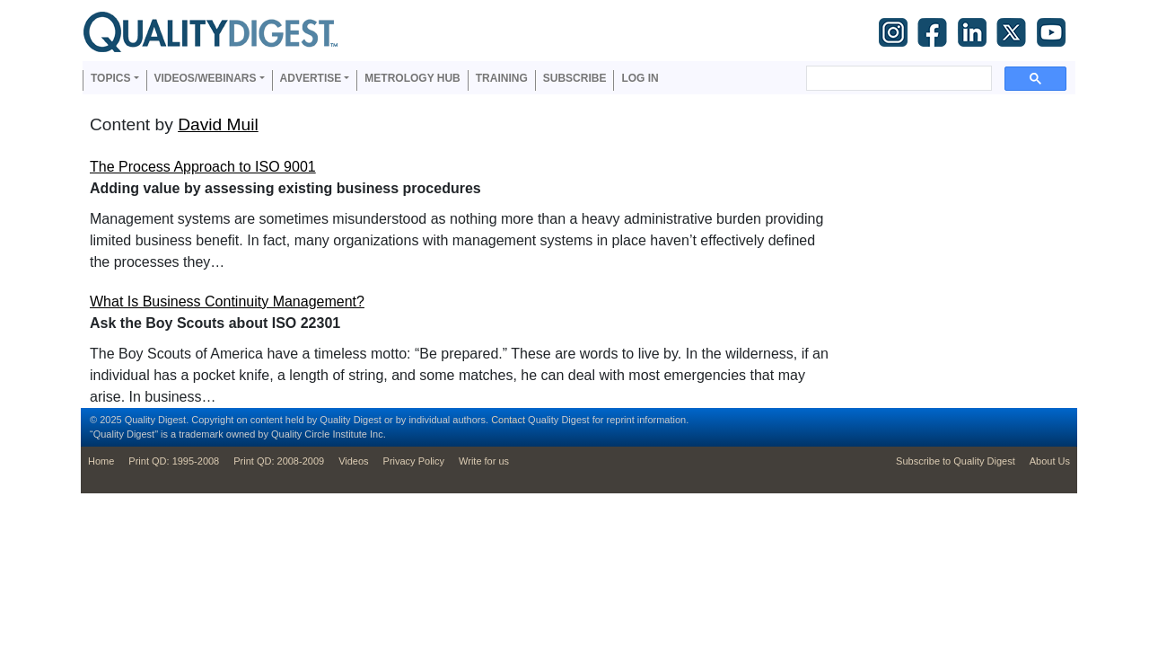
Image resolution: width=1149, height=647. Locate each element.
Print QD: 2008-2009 (278, 461)
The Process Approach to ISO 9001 (203, 166)
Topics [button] (110, 78)
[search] (897, 78)
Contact (508, 419)
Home (101, 461)
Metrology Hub (412, 78)
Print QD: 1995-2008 (173, 461)
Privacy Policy (413, 461)
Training (502, 78)
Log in (639, 78)
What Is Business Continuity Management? (227, 301)
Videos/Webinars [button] (205, 78)
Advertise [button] (311, 78)
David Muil (218, 124)
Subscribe (575, 78)
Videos (353, 461)
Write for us (484, 461)
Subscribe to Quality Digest (955, 461)
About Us (1050, 461)
